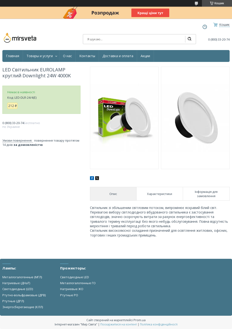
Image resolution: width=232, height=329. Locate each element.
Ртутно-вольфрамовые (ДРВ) (24, 295)
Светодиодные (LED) (17, 289)
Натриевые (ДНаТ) (16, 283)
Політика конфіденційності (159, 324)
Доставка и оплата (118, 56)
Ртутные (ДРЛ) (13, 301)
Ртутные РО (69, 295)
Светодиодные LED (74, 277)
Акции (145, 56)
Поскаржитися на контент (118, 324)
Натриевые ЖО (71, 289)
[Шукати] (189, 39)
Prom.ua (140, 320)
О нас (67, 56)
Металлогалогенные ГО (78, 283)
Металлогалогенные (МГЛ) (22, 277)
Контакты (87, 56)
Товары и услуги (40, 56)
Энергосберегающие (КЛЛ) (22, 307)
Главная (12, 56)
